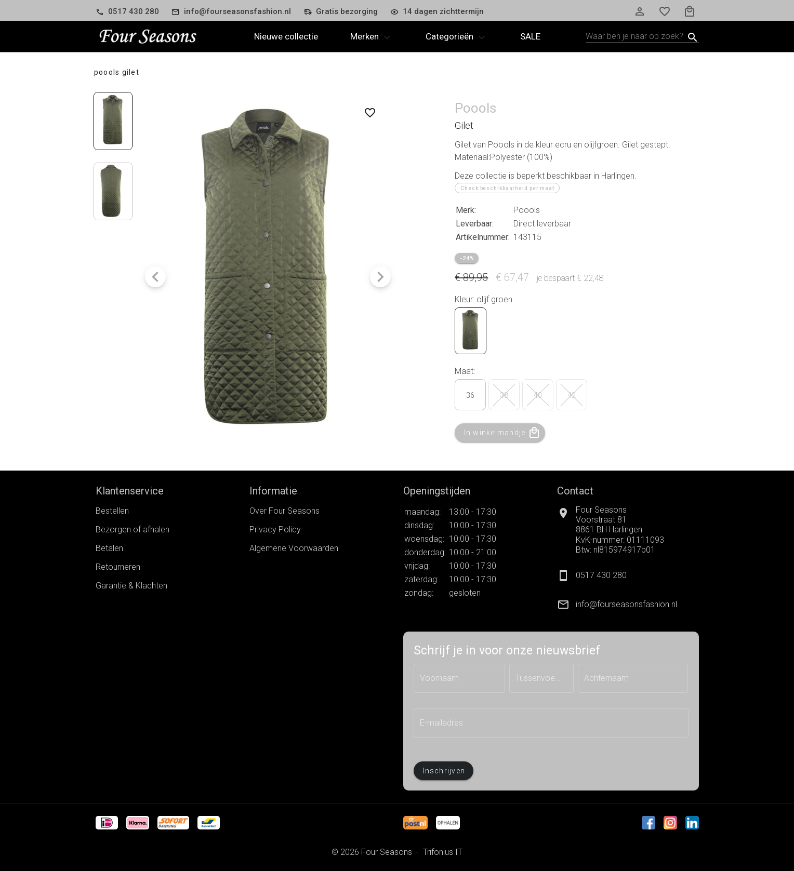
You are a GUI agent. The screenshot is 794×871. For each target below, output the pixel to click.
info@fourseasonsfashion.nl (626, 604)
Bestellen (112, 511)
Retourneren (118, 567)
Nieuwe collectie (286, 36)
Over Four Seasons (284, 511)
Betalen (109, 548)
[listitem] (627, 604)
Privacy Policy (275, 529)
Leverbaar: (475, 224)
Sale (530, 36)
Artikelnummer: (483, 237)
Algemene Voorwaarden (293, 548)
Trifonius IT (442, 852)
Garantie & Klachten (131, 586)
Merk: (466, 210)
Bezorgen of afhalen (132, 529)
